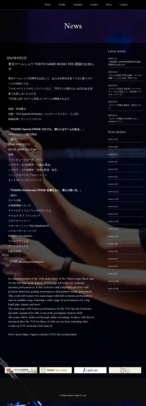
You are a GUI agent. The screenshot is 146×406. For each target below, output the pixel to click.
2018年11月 (113, 282)
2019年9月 (112, 245)
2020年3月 (112, 215)
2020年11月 (113, 200)
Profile (62, 5)
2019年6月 (112, 259)
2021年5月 (112, 185)
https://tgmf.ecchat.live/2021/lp (35, 261)
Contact (124, 5)
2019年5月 (112, 267)
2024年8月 (112, 155)
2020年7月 (112, 207)
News (109, 5)
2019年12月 (113, 222)
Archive (94, 5)
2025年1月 (112, 140)
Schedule (77, 5)
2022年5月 (112, 170)
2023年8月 (112, 162)
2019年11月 (113, 230)
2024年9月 (112, 147)
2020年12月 (113, 192)
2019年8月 (112, 252)
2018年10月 (113, 289)
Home (48, 5)
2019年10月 (113, 237)
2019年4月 (112, 274)
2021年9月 (112, 177)
